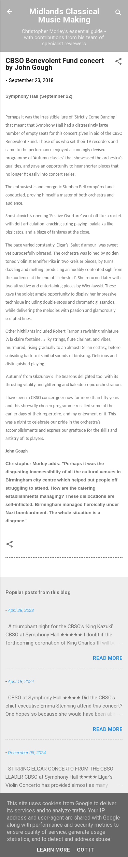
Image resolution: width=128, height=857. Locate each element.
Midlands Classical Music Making (64, 16)
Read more (108, 658)
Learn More (53, 850)
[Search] (118, 13)
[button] (118, 62)
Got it (85, 850)
